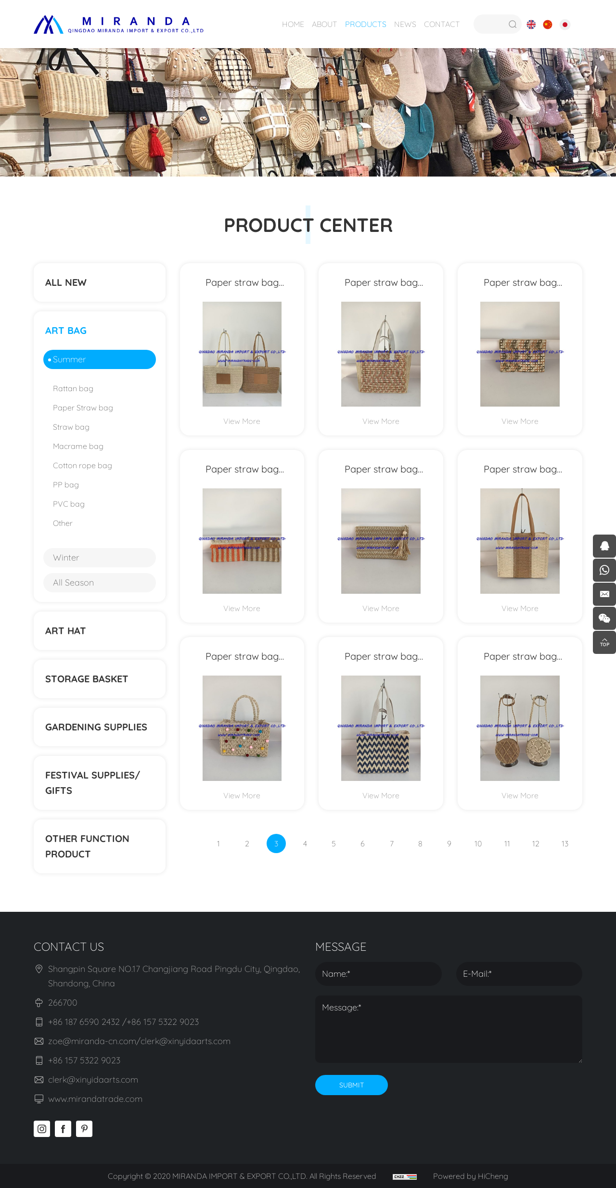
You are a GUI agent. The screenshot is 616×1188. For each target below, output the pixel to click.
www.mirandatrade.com (95, 1098)
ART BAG (66, 330)
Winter (66, 557)
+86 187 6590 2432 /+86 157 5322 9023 (123, 1021)
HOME (293, 24)
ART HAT (65, 631)
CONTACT (442, 24)
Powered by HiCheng (470, 1176)
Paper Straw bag (83, 407)
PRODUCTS (365, 24)
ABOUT (324, 24)
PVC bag (69, 504)
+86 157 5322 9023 (84, 1060)
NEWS (405, 24)
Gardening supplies (96, 727)
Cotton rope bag (82, 465)
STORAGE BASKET (86, 679)
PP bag (66, 484)
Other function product (87, 846)
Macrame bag (78, 446)
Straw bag (71, 427)
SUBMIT (351, 1085)
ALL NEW (66, 282)
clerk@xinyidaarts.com (93, 1079)
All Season (73, 582)
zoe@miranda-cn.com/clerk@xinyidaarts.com (139, 1041)
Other (63, 523)
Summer (69, 359)
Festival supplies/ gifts (92, 782)
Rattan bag (73, 388)
